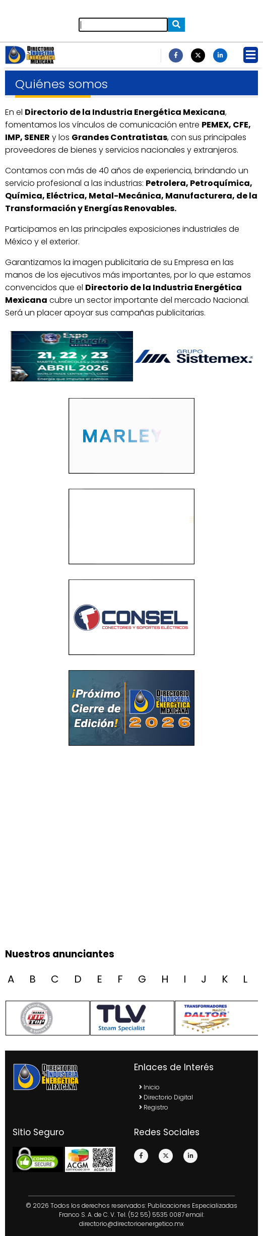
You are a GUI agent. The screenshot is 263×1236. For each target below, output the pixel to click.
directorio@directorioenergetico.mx (131, 1223)
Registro (153, 1107)
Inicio (149, 1087)
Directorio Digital (166, 1097)
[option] (192, 356)
